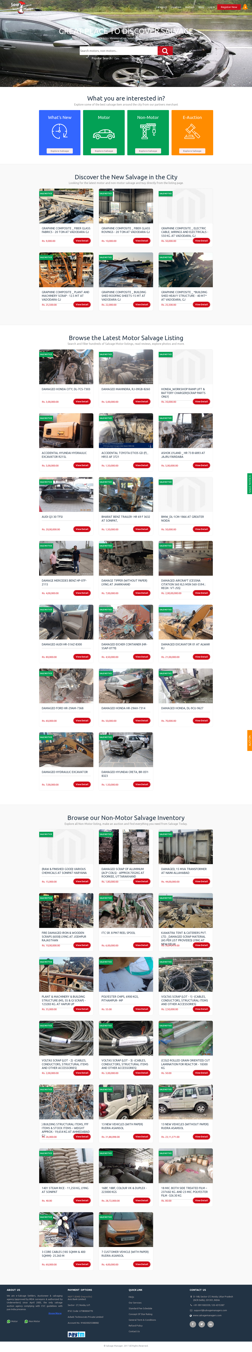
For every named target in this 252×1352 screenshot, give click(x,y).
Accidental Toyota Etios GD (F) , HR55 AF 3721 (125, 454)
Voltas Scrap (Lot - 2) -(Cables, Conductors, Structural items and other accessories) (65, 1064)
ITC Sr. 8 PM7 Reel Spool (118, 932)
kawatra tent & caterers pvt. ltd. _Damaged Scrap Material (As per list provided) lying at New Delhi (183, 938)
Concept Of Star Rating (140, 1314)
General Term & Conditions (142, 1320)
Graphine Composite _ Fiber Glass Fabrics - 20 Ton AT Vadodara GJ (66, 230)
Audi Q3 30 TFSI (52, 516)
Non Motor (34, 1321)
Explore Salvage (60, 151)
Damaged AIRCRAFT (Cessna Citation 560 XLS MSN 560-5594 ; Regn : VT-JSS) (183, 584)
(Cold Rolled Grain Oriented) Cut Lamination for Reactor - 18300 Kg (185, 1064)
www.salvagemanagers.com (207, 1315)
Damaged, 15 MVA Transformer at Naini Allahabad (184, 870)
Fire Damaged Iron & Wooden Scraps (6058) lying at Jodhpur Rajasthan (64, 936)
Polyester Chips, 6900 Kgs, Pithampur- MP (120, 998)
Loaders (147, 58)
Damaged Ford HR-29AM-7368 (62, 708)
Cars (117, 58)
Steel (156, 58)
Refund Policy (135, 1325)
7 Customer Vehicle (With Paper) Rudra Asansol (125, 1253)
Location (176, 7)
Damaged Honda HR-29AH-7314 (123, 708)
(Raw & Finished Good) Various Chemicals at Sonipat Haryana (64, 870)
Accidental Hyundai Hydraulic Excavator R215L (64, 454)
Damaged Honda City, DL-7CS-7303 (66, 389)
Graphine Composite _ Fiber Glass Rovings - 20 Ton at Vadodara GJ (126, 230)
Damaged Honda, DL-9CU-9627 (182, 708)
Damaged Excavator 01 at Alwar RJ (185, 646)
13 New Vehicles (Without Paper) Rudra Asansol (185, 1126)
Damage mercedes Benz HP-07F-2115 (64, 582)
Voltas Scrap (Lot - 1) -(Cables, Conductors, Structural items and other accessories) (184, 1000)
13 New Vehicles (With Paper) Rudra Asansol (122, 1126)
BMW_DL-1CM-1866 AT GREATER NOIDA (182, 518)
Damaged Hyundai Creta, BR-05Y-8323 (125, 773)
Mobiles (136, 58)
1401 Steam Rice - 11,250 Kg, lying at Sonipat (65, 1189)
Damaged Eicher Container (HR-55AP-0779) (124, 646)
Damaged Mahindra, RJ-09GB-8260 (126, 389)
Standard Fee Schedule (140, 1308)
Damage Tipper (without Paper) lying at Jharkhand (124, 582)
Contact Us (134, 1331)
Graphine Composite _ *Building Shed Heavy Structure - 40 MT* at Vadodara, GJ (184, 296)
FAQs (131, 1297)
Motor (14, 1321)
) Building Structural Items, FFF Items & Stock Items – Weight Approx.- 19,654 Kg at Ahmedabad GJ (66, 1130)
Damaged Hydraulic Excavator (65, 772)
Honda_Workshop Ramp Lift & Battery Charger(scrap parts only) (183, 393)
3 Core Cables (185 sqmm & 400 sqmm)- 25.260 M (63, 1253)
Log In (211, 7)
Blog (201, 7)
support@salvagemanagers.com (210, 1310)
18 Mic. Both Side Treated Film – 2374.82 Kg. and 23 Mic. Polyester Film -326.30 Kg (184, 1191)
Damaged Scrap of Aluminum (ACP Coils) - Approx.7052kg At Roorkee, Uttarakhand (123, 872)
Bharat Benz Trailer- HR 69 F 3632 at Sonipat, (126, 518)
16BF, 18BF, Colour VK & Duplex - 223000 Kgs (124, 1189)
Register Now (229, 7)
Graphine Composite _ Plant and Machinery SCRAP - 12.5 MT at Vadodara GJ (65, 296)
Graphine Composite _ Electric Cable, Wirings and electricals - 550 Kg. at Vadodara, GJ (184, 232)
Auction (189, 7)
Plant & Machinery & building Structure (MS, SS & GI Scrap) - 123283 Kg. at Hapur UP (64, 1000)
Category (161, 7)
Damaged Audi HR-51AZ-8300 (62, 644)
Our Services (135, 1302)
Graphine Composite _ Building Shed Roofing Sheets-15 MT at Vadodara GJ (124, 296)
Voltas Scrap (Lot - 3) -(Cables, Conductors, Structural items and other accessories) (125, 1064)
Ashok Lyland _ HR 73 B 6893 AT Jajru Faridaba (183, 454)
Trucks (125, 58)
